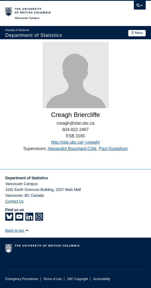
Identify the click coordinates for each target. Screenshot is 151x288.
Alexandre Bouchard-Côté (72, 148)
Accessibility (101, 279)
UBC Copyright (77, 279)
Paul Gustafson (113, 148)
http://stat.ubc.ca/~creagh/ (75, 142)
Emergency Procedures (21, 279)
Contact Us (14, 201)
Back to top (17, 230)
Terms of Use (52, 279)
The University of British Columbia (54, 11)
